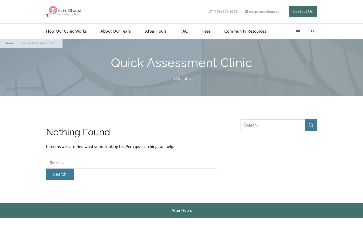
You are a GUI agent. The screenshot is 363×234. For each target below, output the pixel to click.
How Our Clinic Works (66, 31)
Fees (206, 31)
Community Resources (245, 31)
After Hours (156, 31)
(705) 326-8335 (226, 11)
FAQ (185, 31)
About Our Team (115, 31)
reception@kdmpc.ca (264, 11)
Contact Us (303, 11)
